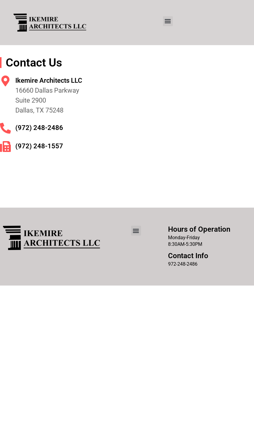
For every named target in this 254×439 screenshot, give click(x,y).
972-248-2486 (182, 264)
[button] (168, 21)
